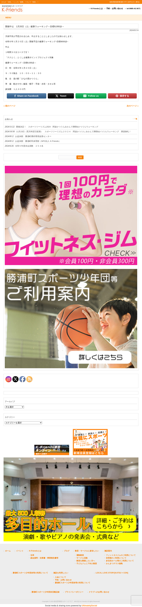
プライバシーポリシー (74, 592)
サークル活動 (82, 558)
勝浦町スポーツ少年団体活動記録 (45, 592)
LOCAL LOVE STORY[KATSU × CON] (112, 573)
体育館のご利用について (116, 558)
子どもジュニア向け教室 (86, 563)
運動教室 (80, 555)
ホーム (8, 551)
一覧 (135, 119)
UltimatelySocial (89, 605)
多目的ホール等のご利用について (120, 561)
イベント (20, 551)
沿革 (32, 555)
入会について (60, 577)
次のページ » (132, 106)
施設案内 (108, 551)
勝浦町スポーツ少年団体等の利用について (30, 573)
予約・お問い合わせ (114, 8)
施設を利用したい (60, 573)
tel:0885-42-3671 (133, 8)
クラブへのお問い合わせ (99, 592)
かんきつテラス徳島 (114, 563)
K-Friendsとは (97, 8)
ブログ (66, 551)
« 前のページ (9, 106)
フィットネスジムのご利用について (121, 555)
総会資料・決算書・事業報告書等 (44, 558)
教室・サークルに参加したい (87, 551)
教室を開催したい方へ (85, 561)
